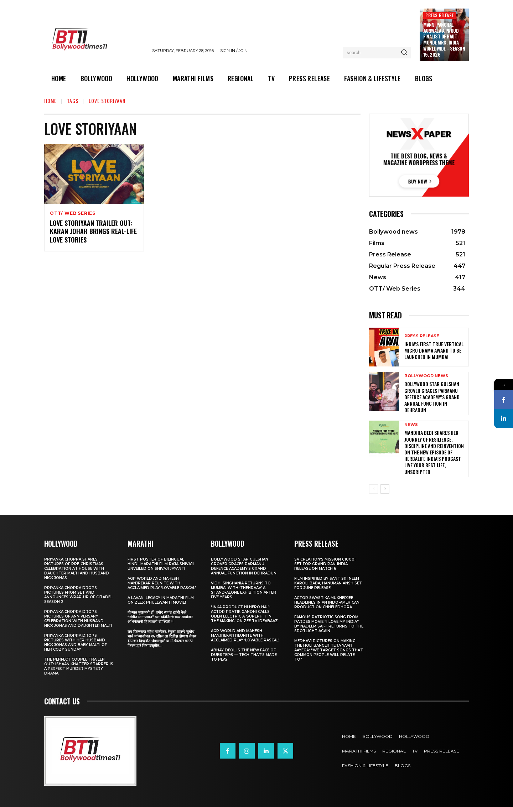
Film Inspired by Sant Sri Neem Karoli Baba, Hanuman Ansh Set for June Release (328, 583)
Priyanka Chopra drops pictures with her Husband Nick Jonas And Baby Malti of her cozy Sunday (75, 642)
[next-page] (384, 489)
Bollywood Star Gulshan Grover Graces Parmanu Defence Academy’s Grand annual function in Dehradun (432, 396)
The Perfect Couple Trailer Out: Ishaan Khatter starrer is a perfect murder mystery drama (78, 666)
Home (50, 100)
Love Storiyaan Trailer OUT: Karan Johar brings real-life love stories (93, 231)
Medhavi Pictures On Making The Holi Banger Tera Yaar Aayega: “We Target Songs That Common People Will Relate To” (328, 650)
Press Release (439, 15)
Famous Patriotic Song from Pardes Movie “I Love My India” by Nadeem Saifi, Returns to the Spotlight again (328, 624)
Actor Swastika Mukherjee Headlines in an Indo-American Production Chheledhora (326, 602)
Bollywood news (426, 376)
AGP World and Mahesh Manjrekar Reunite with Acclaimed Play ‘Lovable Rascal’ (162, 583)
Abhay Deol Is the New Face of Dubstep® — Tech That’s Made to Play (244, 655)
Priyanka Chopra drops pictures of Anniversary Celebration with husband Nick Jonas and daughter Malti (78, 618)
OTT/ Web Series (72, 213)
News (411, 425)
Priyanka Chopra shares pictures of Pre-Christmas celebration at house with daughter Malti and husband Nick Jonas (76, 568)
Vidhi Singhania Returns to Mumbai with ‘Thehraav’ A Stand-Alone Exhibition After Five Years (243, 590)
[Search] (404, 52)
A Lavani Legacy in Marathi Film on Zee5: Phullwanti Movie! (161, 600)
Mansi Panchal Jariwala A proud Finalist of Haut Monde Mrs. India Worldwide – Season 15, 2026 (444, 39)
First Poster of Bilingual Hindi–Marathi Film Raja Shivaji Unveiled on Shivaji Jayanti (161, 564)
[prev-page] (373, 489)
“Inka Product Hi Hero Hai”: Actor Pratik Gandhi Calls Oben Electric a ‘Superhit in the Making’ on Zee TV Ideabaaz (244, 614)
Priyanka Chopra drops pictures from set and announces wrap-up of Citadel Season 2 (78, 594)
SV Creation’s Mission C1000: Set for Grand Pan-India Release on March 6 (325, 564)
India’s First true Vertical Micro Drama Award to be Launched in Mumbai (433, 350)
